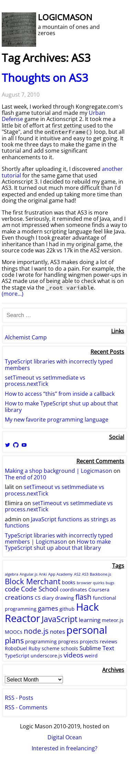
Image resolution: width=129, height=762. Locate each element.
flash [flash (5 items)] (83, 597)
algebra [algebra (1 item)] (11, 574)
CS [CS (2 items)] (38, 598)
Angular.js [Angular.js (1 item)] (28, 574)
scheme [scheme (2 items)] (51, 648)
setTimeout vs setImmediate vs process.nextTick (45, 381)
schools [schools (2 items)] (69, 648)
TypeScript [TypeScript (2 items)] (17, 655)
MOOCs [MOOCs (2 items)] (13, 632)
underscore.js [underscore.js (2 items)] (46, 655)
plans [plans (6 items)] (14, 640)
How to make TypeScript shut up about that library (61, 406)
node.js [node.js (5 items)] (36, 631)
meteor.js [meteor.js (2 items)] (112, 620)
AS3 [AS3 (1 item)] (85, 574)
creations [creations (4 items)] (19, 597)
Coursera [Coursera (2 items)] (98, 589)
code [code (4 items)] (12, 589)
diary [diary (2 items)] (48, 598)
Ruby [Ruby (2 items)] (34, 648)
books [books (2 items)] (68, 582)
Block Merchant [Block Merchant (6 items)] (33, 581)
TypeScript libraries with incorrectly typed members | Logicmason (59, 538)
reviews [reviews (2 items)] (108, 641)
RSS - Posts (19, 697)
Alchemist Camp (26, 337)
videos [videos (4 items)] (73, 655)
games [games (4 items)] (48, 608)
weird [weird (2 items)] (91, 655)
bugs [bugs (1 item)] (110, 582)
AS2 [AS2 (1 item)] (77, 574)
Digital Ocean (64, 737)
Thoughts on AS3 (45, 77)
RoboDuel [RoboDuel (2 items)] (16, 648)
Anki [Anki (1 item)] (43, 574)
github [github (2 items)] (67, 609)
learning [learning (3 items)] (89, 620)
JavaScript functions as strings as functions (60, 522)
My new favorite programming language (56, 419)
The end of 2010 (25, 477)
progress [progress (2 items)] (68, 641)
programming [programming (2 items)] (41, 641)
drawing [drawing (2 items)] (64, 598)
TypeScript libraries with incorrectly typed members (59, 364)
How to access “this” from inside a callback (60, 394)
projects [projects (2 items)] (89, 641)
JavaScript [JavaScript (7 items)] (59, 618)
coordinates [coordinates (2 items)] (73, 589)
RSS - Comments (26, 707)
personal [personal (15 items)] (86, 630)
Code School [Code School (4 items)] (39, 589)
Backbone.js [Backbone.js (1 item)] (100, 574)
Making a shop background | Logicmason (58, 471)
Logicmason (65, 17)
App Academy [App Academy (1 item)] (60, 574)
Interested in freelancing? (64, 748)
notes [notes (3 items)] (57, 631)
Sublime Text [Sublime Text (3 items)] (96, 648)
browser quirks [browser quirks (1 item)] (90, 582)
